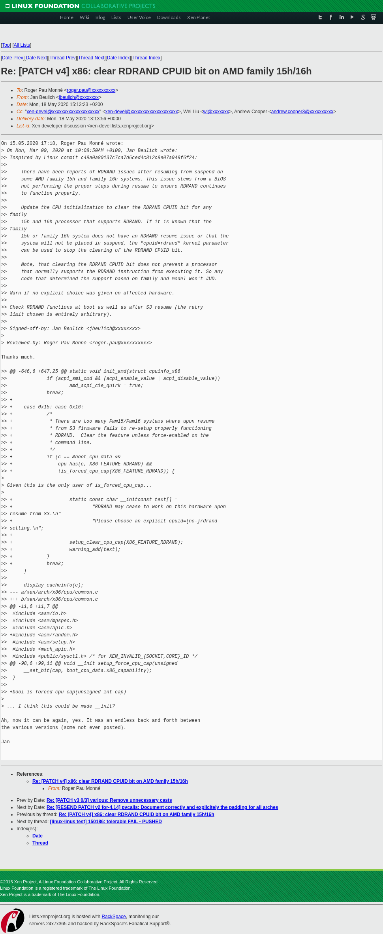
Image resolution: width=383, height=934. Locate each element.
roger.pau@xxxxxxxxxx (91, 90)
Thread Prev (62, 58)
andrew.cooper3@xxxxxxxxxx (302, 111)
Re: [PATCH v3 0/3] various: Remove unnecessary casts (109, 800)
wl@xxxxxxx (216, 111)
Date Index (118, 58)
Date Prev (12, 58)
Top (5, 45)
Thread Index (147, 58)
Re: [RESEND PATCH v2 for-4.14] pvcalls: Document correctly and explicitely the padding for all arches (162, 807)
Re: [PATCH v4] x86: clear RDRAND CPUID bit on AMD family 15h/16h (110, 781)
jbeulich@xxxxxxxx (79, 97)
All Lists (22, 45)
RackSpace (113, 916)
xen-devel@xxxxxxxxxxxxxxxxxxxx (63, 111)
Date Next (36, 58)
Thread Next (91, 58)
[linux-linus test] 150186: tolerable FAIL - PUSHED (106, 821)
